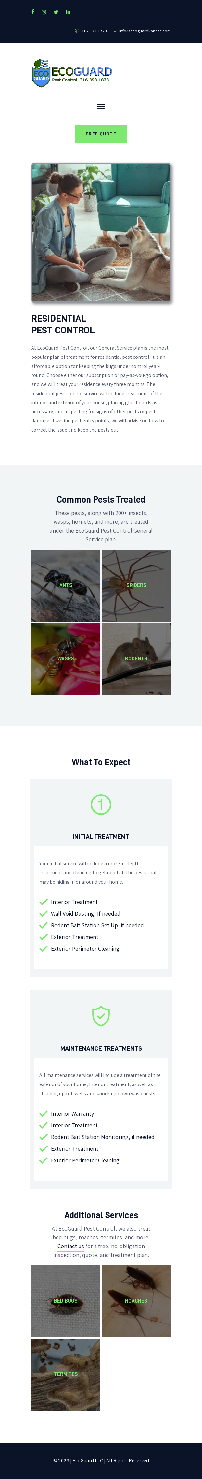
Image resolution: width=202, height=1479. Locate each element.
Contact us (70, 1246)
